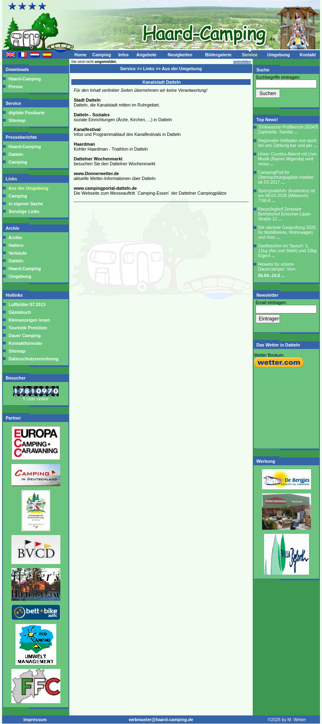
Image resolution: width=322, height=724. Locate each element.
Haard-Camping (24, 78)
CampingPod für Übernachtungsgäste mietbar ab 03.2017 (286, 177)
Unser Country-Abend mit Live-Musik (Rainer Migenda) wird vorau (288, 158)
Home (80, 54)
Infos (123, 54)
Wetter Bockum (269, 355)
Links (12, 178)
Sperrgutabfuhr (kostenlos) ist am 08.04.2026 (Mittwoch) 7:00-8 (286, 195)
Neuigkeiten (180, 54)
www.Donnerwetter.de (96, 173)
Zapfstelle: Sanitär (288, 129)
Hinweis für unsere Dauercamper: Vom (277, 270)
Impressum (35, 719)
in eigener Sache (25, 203)
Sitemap (16, 120)
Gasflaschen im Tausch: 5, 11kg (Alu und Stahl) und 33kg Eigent (287, 250)
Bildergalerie (218, 54)
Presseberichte (22, 137)
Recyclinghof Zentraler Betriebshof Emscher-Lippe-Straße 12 (285, 214)
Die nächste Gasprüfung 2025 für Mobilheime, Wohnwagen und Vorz (287, 232)
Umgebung (278, 54)
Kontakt (308, 54)
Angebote (146, 54)
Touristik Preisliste (27, 327)
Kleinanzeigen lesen (28, 320)
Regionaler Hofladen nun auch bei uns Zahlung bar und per (287, 143)
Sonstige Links (24, 211)
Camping (102, 54)
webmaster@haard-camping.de (161, 719)
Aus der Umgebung (28, 188)
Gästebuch (19, 312)
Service (250, 54)
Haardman (84, 144)
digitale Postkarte (26, 112)
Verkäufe (17, 253)
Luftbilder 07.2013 (26, 304)
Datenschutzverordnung (33, 358)
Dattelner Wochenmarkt (98, 158)
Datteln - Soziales (92, 114)
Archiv (13, 228)
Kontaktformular (24, 343)
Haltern (16, 245)
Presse (15, 86)
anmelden (242, 62)
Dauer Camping (24, 335)
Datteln (15, 154)
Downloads (18, 69)
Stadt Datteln (87, 100)
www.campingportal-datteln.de (105, 188)
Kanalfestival (87, 129)
